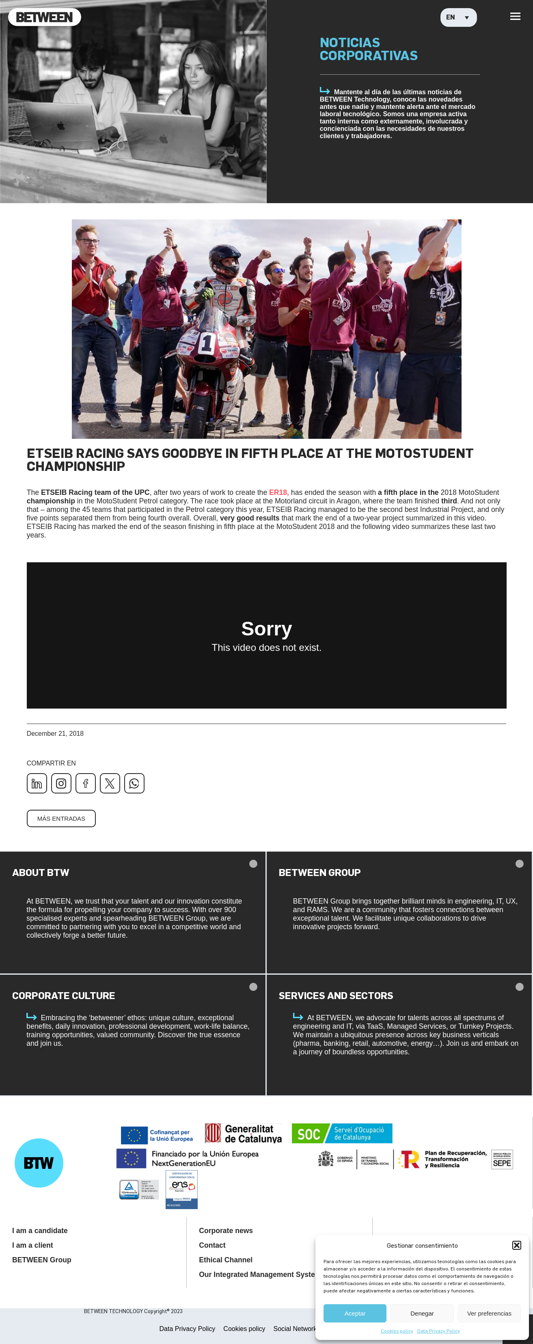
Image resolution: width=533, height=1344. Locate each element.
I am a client (32, 1245)
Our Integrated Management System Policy (271, 1274)
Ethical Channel (225, 1260)
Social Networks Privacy (308, 1328)
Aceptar (355, 1313)
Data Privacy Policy (438, 1330)
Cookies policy (397, 1330)
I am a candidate (40, 1231)
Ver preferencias (489, 1313)
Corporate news (226, 1231)
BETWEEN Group (41, 1260)
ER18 (278, 492)
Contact (212, 1245)
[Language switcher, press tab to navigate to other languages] (458, 17)
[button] (517, 1245)
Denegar (422, 1313)
